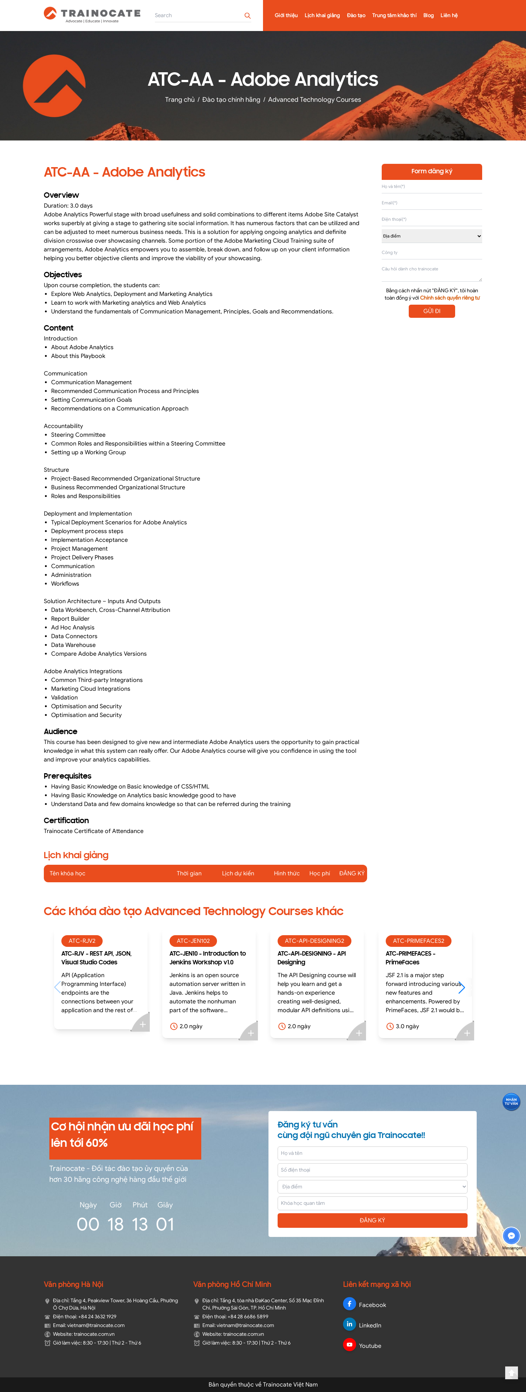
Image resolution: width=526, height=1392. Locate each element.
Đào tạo (356, 15)
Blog (428, 15)
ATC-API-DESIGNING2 (314, 941)
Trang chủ (180, 100)
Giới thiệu (286, 15)
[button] (465, 987)
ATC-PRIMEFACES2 (418, 941)
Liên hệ (449, 15)
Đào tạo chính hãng (231, 100)
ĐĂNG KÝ (372, 1220)
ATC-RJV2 (82, 941)
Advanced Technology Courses (314, 100)
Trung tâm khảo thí (394, 15)
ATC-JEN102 (193, 941)
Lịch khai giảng (322, 15)
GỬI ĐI (432, 311)
